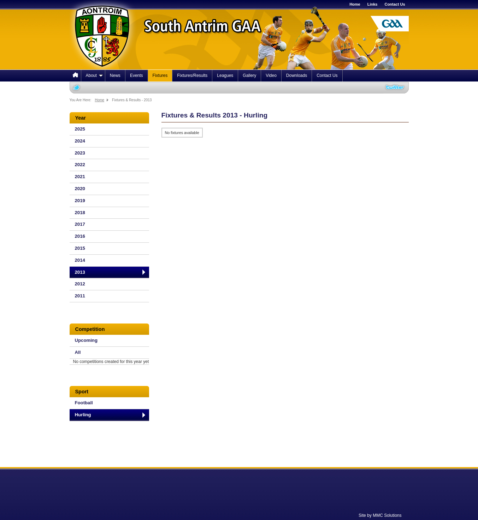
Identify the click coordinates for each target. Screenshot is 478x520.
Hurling (83, 414)
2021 (80, 176)
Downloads (296, 75)
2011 (80, 295)
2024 (80, 141)
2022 (80, 164)
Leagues (225, 75)
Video (271, 75)
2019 (80, 200)
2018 (80, 212)
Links (372, 4)
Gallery (249, 75)
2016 (80, 236)
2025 (80, 129)
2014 (80, 260)
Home (354, 4)
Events (136, 75)
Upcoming (86, 340)
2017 (80, 224)
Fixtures (160, 75)
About (94, 75)
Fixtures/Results (192, 75)
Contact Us (394, 4)
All (78, 352)
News (115, 75)
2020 (80, 188)
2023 (80, 153)
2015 (80, 248)
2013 (80, 272)
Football (84, 402)
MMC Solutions (387, 515)
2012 (80, 283)
